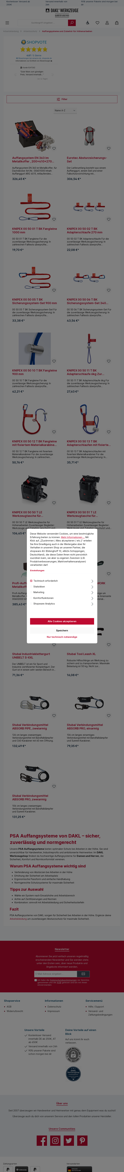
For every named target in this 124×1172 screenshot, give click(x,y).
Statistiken (39, 586)
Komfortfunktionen (43, 597)
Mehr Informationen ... (73, 537)
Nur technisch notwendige (62, 636)
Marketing (38, 592)
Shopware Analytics (44, 603)
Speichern (62, 630)
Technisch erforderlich (45, 580)
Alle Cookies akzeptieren (62, 621)
